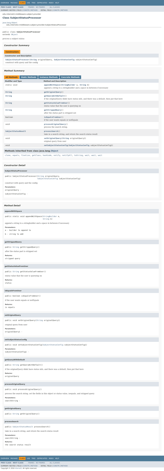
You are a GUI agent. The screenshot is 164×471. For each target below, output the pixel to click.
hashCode (47, 155)
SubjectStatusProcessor (17, 60)
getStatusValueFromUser (56, 103)
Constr (26, 10)
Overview (5, 3)
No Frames (40, 7)
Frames (31, 7)
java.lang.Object (10, 23)
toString (78, 155)
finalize (25, 155)
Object (14, 34)
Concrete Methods (70, 77)
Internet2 (18, 468)
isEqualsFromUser (52, 117)
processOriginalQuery (55, 124)
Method (34, 10)
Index (51, 3)
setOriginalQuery (52, 138)
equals (16, 155)
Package (14, 3)
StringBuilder (68, 85)
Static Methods (28, 77)
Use (28, 3)
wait (87, 155)
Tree (33, 3)
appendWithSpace (52, 85)
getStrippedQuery (52, 110)
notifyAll (67, 155)
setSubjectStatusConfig (56, 145)
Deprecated (42, 3)
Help (57, 3)
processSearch (51, 131)
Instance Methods (49, 77)
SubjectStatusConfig (64, 60)
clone (7, 155)
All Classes (55, 7)
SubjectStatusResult (15, 131)
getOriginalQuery (52, 92)
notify (57, 155)
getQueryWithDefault (54, 96)
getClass (36, 155)
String (33, 60)
